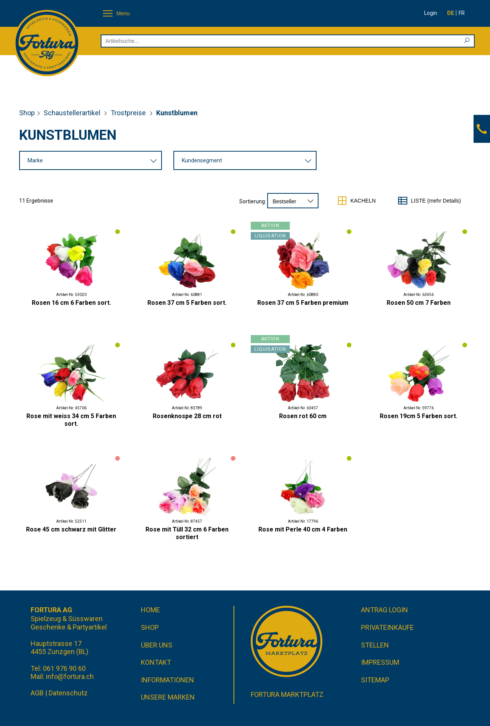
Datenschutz (68, 693)
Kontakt (156, 662)
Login (430, 13)
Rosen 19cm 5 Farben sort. (418, 416)
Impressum (380, 662)
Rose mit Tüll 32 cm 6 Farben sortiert (187, 533)
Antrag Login (384, 610)
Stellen (375, 645)
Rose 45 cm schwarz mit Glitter (71, 529)
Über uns (156, 645)
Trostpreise (129, 113)
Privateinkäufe (387, 627)
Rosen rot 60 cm (303, 416)
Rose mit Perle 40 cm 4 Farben (302, 529)
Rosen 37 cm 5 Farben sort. (187, 302)
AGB (37, 693)
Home (150, 610)
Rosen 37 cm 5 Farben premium (302, 302)
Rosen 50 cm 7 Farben (419, 302)
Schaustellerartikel (73, 113)
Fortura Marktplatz (287, 694)
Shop (27, 113)
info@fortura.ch (70, 676)
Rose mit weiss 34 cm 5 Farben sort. (71, 419)
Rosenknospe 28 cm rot (187, 416)
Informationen (167, 680)
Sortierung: (252, 201)
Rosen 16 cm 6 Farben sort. (71, 302)
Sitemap (375, 680)
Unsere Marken (168, 697)
